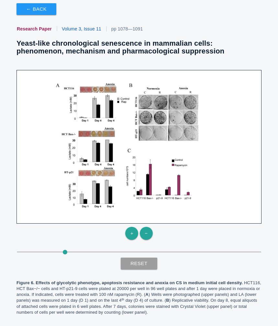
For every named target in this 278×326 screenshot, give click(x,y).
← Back (36, 9)
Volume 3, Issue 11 (81, 28)
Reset (139, 263)
